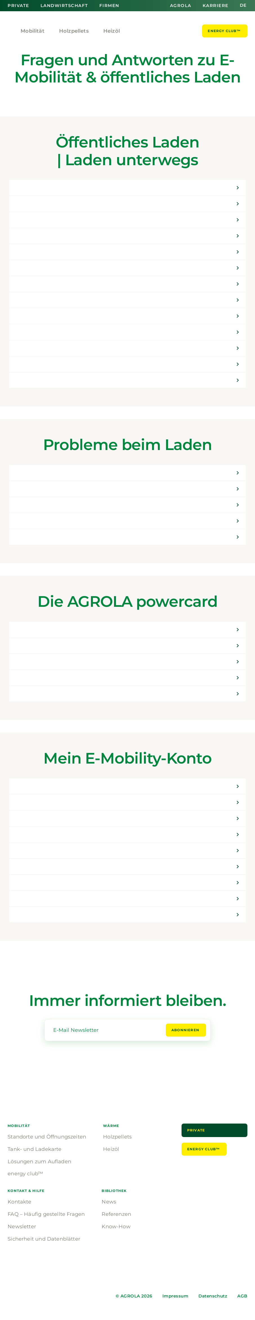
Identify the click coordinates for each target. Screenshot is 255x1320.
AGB (242, 1296)
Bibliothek (114, 1191)
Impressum (175, 1296)
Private (18, 5)
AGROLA (180, 5)
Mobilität (32, 31)
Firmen (109, 5)
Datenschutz (212, 1296)
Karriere (216, 5)
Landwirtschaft (64, 5)
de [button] (243, 5)
